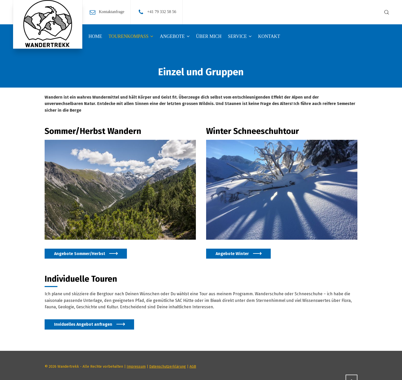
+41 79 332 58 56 (161, 11)
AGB (192, 366)
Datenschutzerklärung (167, 366)
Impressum (136, 366)
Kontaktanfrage (111, 11)
